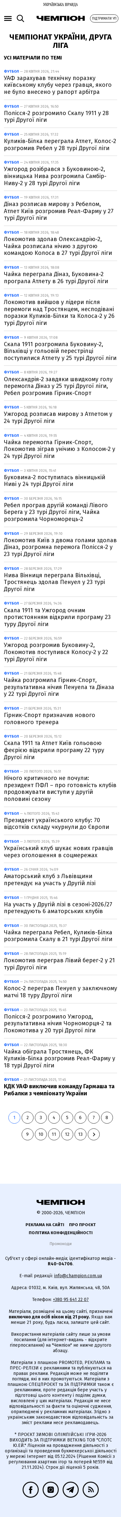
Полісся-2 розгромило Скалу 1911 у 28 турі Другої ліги (56, 117)
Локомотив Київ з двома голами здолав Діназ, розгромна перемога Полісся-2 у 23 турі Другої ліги (60, 547)
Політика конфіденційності (61, 1232)
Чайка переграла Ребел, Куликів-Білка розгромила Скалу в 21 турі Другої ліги (58, 936)
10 (40, 1134)
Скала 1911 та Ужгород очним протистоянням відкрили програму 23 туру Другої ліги (57, 617)
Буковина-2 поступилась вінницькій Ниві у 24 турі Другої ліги (54, 481)
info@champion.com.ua (78, 1276)
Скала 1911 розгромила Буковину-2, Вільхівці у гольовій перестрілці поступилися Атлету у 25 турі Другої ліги (60, 351)
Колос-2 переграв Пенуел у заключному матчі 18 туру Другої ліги (60, 992)
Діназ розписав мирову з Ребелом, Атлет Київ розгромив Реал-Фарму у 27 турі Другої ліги (59, 211)
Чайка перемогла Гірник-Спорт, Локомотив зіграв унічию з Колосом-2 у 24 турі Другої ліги (59, 449)
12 (67, 1134)
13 (80, 1134)
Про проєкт (82, 1224)
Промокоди (60, 1243)
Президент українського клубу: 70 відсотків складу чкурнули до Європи (56, 824)
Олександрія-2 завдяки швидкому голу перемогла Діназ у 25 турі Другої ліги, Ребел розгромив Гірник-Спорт (58, 386)
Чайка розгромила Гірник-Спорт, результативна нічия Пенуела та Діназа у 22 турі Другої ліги (59, 687)
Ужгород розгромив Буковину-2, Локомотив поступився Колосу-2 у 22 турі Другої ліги (56, 652)
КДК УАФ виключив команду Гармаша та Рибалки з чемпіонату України (59, 1090)
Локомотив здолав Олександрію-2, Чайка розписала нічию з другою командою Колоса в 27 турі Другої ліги (58, 246)
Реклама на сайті (44, 1224)
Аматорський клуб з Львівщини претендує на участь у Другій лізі (50, 880)
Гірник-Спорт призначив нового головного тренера (49, 719)
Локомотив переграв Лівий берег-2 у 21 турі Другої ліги (59, 964)
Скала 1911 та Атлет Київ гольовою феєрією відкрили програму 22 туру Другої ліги (54, 750)
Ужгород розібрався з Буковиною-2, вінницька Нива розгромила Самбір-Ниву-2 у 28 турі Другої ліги (55, 176)
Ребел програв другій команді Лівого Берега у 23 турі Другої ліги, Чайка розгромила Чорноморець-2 (56, 512)
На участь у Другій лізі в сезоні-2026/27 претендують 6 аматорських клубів (58, 908)
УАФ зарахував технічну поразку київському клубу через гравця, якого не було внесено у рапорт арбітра (58, 85)
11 (54, 1134)
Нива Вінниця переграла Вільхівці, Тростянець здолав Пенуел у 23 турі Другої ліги (54, 582)
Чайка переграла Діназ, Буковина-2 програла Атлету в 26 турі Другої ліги (56, 278)
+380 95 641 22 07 (71, 1299)
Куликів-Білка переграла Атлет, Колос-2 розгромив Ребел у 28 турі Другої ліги (60, 145)
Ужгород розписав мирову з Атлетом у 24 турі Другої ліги (58, 417)
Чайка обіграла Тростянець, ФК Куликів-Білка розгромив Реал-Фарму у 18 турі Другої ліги (59, 1058)
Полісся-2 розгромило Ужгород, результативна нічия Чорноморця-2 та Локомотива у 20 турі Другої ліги (58, 1023)
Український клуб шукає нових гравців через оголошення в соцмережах (58, 852)
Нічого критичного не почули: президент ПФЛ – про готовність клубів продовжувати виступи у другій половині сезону (60, 789)
